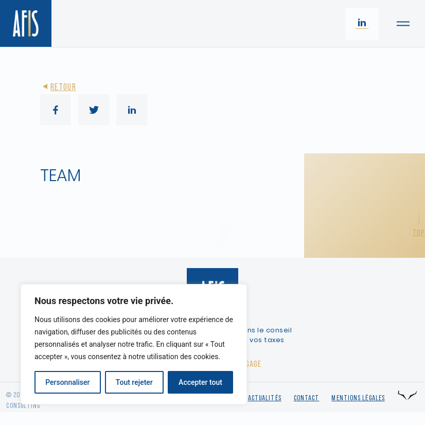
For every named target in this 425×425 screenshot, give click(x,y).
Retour (58, 87)
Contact (307, 398)
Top (419, 233)
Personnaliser (67, 382)
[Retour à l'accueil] (25, 23)
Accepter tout (200, 382)
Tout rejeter (134, 382)
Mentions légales (358, 398)
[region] (134, 344)
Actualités (264, 398)
